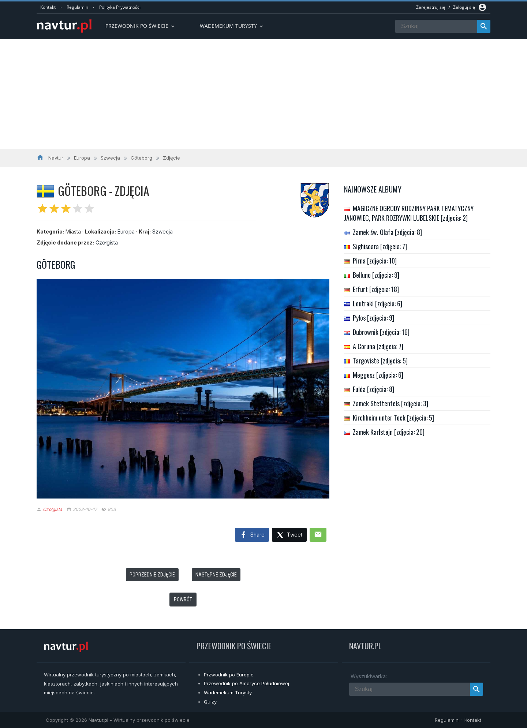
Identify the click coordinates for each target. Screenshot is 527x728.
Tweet (289, 535)
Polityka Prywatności (120, 7)
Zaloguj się (464, 7)
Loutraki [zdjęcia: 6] (377, 303)
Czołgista (107, 242)
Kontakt (48, 7)
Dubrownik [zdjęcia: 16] (381, 332)
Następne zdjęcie (216, 575)
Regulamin (77, 7)
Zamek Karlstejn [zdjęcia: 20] (389, 432)
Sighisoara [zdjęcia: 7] (380, 246)
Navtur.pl (98, 720)
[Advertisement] (263, 94)
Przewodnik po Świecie (140, 25)
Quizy (210, 702)
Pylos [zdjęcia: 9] (373, 317)
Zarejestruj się (430, 7)
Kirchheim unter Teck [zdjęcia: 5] (393, 417)
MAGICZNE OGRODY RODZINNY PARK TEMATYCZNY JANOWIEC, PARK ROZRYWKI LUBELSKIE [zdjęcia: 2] (409, 213)
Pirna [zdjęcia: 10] (375, 260)
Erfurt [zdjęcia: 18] (376, 289)
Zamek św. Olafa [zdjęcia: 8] (387, 232)
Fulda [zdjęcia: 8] (373, 389)
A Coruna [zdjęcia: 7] (378, 346)
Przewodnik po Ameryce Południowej (246, 683)
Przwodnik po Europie (229, 674)
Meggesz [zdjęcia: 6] (378, 375)
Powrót (183, 599)
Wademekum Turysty (228, 692)
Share (252, 535)
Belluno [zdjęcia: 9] (376, 275)
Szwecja (162, 231)
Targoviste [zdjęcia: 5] (380, 360)
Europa (126, 231)
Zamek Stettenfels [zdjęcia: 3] (390, 403)
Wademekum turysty (232, 25)
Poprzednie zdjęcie (152, 575)
